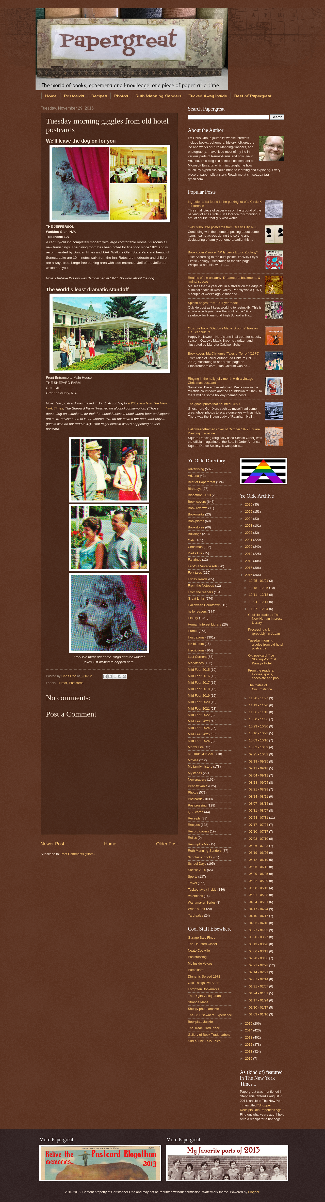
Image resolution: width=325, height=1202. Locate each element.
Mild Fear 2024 (199, 728)
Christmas (195, 547)
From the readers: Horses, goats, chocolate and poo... (264, 674)
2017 (249, 568)
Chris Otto (69, 676)
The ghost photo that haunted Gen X (214, 404)
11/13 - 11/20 (259, 705)
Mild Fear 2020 (199, 702)
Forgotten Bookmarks (203, 989)
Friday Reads (197, 579)
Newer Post (52, 843)
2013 (249, 1037)
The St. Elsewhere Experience (210, 1015)
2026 (249, 504)
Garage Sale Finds (201, 937)
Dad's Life (195, 553)
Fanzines (194, 559)
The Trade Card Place (204, 1028)
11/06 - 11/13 (259, 712)
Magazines (196, 663)
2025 (249, 511)
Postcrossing (197, 805)
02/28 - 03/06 (259, 958)
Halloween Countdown (204, 605)
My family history (200, 766)
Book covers (197, 502)
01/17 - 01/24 (259, 1000)
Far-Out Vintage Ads (202, 566)
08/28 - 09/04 (259, 782)
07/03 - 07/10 (259, 839)
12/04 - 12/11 (259, 602)
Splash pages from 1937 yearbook (213, 303)
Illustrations (196, 637)
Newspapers (197, 779)
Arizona (193, 476)
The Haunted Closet (202, 944)
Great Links (196, 598)
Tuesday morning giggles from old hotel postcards (265, 644)
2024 (249, 519)
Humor (62, 683)
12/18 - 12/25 (259, 588)
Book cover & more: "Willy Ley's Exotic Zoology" (222, 252)
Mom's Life (196, 747)
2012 (249, 1044)
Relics (192, 838)
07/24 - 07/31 (259, 817)
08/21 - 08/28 (259, 789)
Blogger (253, 1192)
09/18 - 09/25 (259, 761)
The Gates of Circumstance (260, 687)
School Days (197, 863)
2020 (249, 547)
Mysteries (195, 773)
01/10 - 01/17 (259, 1007)
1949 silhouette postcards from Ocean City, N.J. (222, 227)
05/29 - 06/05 (259, 874)
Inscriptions (196, 650)
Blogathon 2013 (199, 495)
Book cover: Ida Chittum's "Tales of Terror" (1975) (223, 353)
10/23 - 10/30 (259, 726)
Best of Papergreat (252, 96)
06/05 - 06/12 (259, 867)
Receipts (194, 818)
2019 (249, 554)
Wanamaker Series (202, 902)
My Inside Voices (200, 963)
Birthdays (195, 489)
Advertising (196, 469)
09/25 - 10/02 (259, 754)
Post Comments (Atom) (78, 854)
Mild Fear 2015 (199, 670)
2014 (249, 1030)
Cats (191, 540)
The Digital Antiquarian (204, 996)
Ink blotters (196, 644)
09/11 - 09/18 (259, 768)
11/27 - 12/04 (259, 609)
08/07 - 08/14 (259, 803)
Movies (193, 760)
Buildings (194, 534)
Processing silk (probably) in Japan (264, 631)
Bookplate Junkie (200, 1022)
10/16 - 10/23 (259, 733)
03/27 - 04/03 (259, 930)
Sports (192, 876)
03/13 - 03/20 (259, 944)
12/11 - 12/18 (259, 595)
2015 (249, 1023)
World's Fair (196, 909)
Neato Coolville (199, 950)
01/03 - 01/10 (259, 1014)
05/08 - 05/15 (259, 888)
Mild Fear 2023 (199, 721)
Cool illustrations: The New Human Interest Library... (265, 619)
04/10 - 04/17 (259, 916)
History (193, 618)
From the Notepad (201, 585)
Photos (121, 96)
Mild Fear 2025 (199, 734)
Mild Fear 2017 (199, 682)
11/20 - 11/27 (259, 698)
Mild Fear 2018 (199, 689)
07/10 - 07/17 (259, 831)
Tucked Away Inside (208, 96)
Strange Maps (198, 1002)
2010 (249, 1058)
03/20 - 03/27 (259, 937)
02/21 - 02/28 (259, 965)
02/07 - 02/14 (259, 979)
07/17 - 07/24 (259, 825)
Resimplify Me (198, 844)
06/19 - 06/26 (259, 853)
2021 (249, 540)
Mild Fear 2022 (199, 715)
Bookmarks (196, 514)
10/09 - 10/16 (259, 740)
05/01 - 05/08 (259, 895)
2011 (249, 1051)
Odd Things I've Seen (203, 983)
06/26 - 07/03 (259, 846)
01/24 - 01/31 (259, 993)
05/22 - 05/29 (259, 881)
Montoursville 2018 (201, 754)
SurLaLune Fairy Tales (204, 1041)
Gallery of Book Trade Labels (209, 1035)
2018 (249, 561)
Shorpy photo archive (203, 1009)
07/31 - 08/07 (259, 810)
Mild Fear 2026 (199, 741)
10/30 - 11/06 (259, 719)
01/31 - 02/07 (259, 986)
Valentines (195, 896)
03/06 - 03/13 (259, 951)
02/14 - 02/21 (259, 972)
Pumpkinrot (196, 970)
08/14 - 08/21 (259, 796)
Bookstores (196, 527)
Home (51, 96)
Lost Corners (197, 657)
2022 (249, 533)
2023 (249, 525)
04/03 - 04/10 (259, 923)
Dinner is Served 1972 (204, 976)
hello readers (197, 611)
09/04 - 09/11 (259, 775)
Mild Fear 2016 (199, 676)
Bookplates (196, 521)
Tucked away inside (202, 889)
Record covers (198, 831)
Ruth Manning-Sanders (159, 96)
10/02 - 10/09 (259, 747)
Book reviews (197, 508)
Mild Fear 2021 (199, 708)
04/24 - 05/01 (259, 902)
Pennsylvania (197, 786)
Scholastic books (200, 857)
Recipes (99, 96)
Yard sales (195, 915)
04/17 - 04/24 (259, 909)
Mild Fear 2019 (199, 695)
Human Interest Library (204, 624)
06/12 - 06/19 (259, 860)
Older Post (167, 843)
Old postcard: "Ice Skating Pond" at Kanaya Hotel (262, 659)
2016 (249, 575)
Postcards (74, 96)
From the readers (200, 592)
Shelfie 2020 (197, 870)
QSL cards (195, 812)
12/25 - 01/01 (259, 581)
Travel (192, 883)
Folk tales (195, 572)
